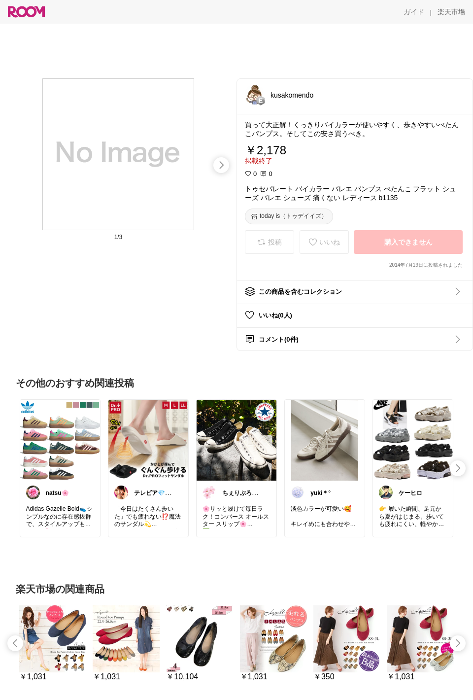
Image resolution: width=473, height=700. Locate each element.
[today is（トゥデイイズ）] (289, 216)
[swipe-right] (221, 165)
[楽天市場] (451, 11)
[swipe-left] (15, 643)
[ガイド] (414, 11)
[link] (60, 440)
